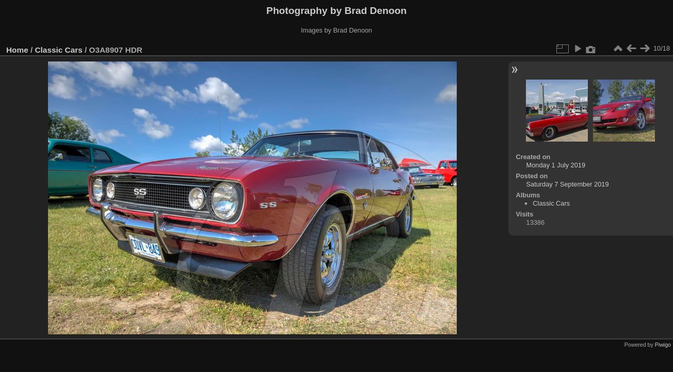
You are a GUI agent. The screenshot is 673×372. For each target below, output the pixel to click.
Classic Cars (59, 49)
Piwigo (663, 345)
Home (17, 49)
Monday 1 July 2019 (556, 165)
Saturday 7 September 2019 (567, 184)
